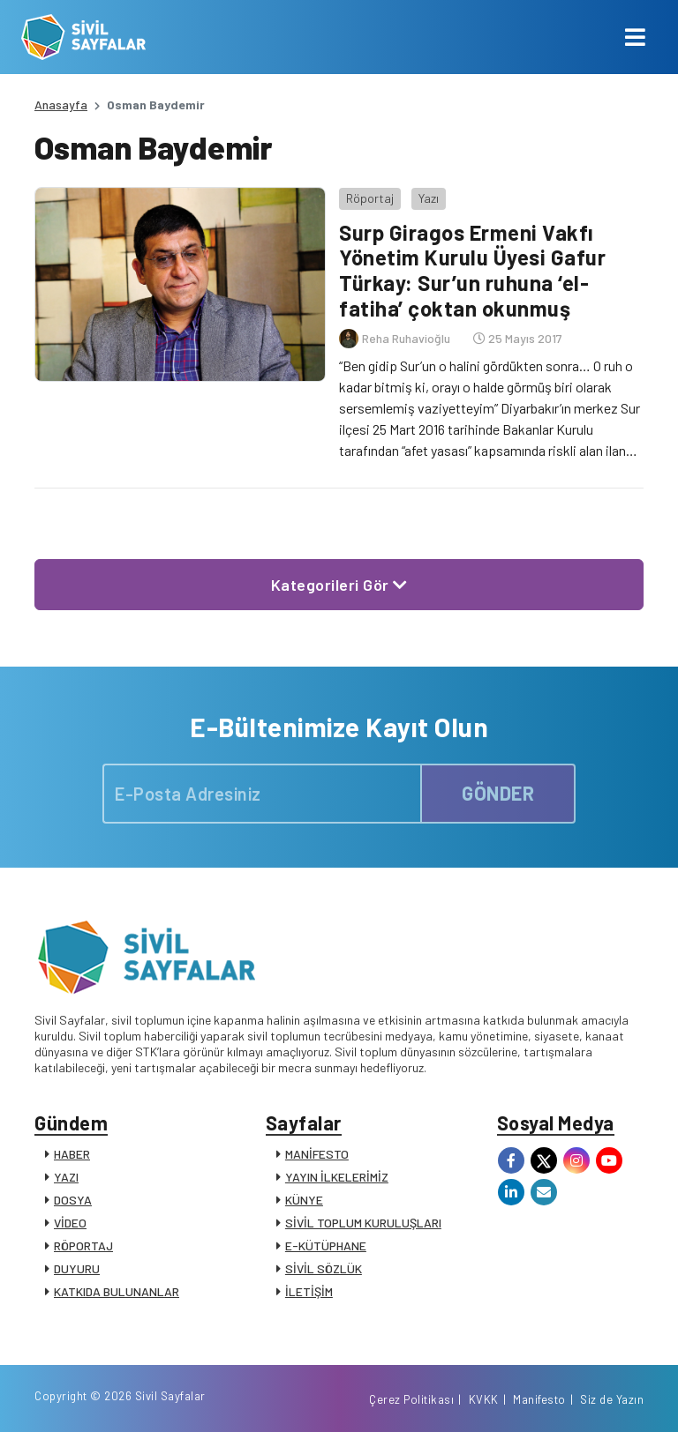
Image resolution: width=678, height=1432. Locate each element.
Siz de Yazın (612, 1399)
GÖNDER (498, 792)
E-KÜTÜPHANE (325, 1245)
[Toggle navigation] (635, 37)
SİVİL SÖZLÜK (323, 1268)
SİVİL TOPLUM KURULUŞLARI (363, 1222)
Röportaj (370, 197)
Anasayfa (60, 104)
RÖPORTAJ (83, 1245)
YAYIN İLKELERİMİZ (336, 1176)
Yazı (428, 197)
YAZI (66, 1176)
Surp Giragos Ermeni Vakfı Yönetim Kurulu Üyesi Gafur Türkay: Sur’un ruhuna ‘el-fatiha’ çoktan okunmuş (472, 270)
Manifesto (539, 1399)
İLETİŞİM (309, 1291)
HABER (72, 1153)
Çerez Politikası (411, 1399)
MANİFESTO (317, 1153)
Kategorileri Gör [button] (339, 584)
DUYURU (77, 1268)
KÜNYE (304, 1199)
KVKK (484, 1399)
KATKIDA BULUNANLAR (116, 1291)
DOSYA (73, 1199)
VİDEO (70, 1222)
